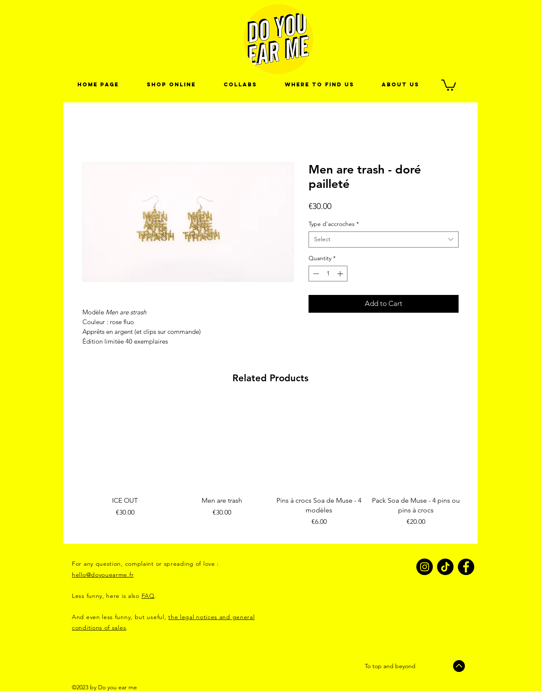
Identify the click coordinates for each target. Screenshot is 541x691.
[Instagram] (424, 567)
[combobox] (384, 239)
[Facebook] (466, 567)
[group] (270, 468)
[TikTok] (445, 567)
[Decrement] (315, 273)
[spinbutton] (328, 273)
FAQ (148, 596)
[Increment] (341, 273)
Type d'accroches (334, 224)
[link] (448, 84)
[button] (240, 84)
